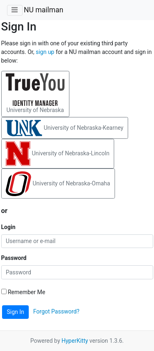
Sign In (15, 312)
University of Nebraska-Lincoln (57, 153)
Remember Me (23, 292)
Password (14, 258)
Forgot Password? (56, 311)
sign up (45, 52)
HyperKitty (75, 340)
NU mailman (43, 10)
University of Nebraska (35, 93)
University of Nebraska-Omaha (58, 183)
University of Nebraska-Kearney (64, 128)
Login (8, 227)
